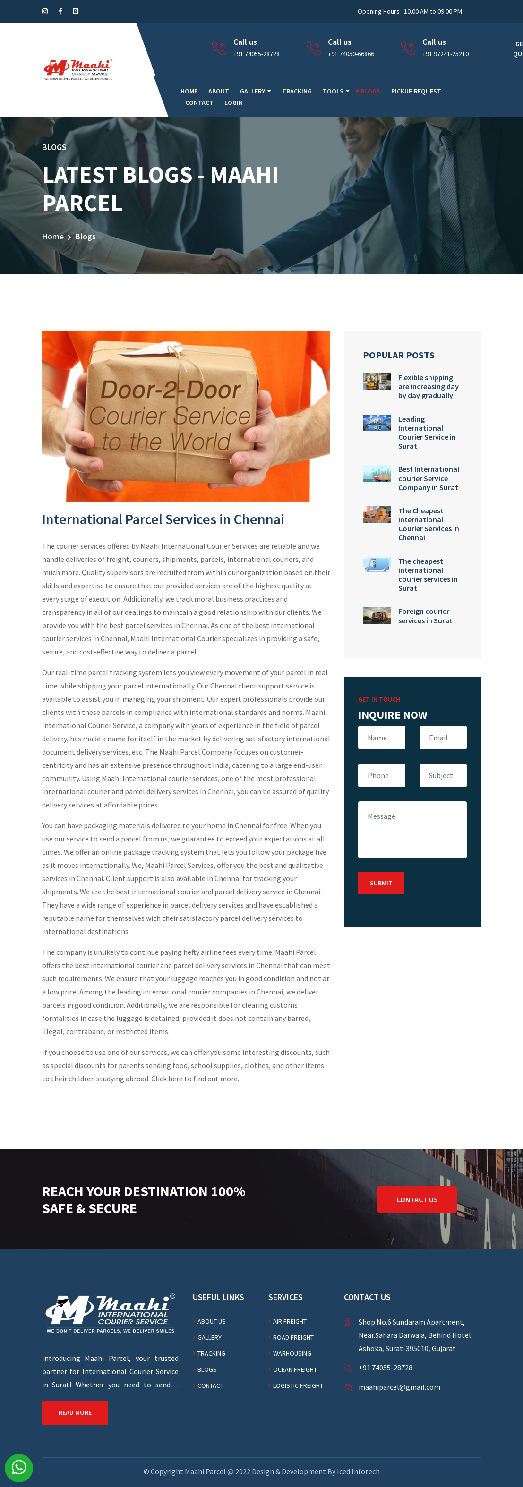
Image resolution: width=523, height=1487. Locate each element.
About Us (211, 1321)
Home (53, 236)
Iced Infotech (358, 1471)
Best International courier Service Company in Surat (428, 478)
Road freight (293, 1337)
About (218, 91)
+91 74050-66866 (351, 54)
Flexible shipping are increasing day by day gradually (428, 386)
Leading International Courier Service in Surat (427, 432)
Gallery (252, 91)
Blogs (370, 91)
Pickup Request (416, 91)
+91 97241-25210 (445, 54)
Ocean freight (295, 1369)
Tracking (297, 91)
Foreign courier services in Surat (425, 615)
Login (233, 102)
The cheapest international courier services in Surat (428, 574)
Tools (333, 91)
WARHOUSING (292, 1353)
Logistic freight (298, 1385)
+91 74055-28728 (256, 54)
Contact (199, 102)
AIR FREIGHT (290, 1321)
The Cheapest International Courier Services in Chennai (428, 524)
